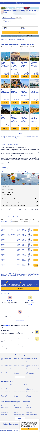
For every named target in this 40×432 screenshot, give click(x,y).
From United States (12, 39)
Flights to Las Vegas (4, 405)
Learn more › (9, 348)
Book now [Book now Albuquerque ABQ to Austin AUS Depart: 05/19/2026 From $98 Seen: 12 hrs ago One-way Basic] (15, 102)
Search (20, 32)
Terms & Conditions (6, 424)
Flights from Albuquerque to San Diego (31, 362)
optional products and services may (9, 137)
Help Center (9, 423)
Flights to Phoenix (16, 405)
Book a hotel (30, 304)
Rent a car (10, 305)
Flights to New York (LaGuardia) (19, 414)
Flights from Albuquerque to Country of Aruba (19, 392)
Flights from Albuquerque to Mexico (6, 384)
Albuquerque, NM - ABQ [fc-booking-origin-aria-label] (6, 21)
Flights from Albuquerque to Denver (32, 358)
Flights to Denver (29, 405)
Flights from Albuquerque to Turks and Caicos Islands (6, 396)
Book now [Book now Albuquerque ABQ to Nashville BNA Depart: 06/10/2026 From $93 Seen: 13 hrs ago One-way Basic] (5, 102)
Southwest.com (7, 138)
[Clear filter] (9, 49)
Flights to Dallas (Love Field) (18, 407)
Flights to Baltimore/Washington (31, 414)
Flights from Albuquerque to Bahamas (5, 392)
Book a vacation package (20, 320)
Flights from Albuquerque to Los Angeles (6, 362)
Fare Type (32, 46)
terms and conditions (29, 138)
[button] (3, 2)
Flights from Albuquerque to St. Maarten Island (31, 396)
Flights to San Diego (29, 407)
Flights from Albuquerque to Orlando (20, 365)
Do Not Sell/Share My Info (6, 427)
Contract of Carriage (6, 425)
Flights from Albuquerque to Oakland (32, 368)
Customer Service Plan (13, 425)
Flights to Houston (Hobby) (30, 409)
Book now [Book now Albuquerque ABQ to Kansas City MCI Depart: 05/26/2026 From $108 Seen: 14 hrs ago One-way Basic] (25, 128)
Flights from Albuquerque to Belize (6, 388)
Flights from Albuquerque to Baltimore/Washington (31, 373)
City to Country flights (15, 430)
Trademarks (16, 424)
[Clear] (37, 21)
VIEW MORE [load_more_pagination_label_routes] (20, 377)
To (3, 23)
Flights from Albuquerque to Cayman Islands (32, 392)
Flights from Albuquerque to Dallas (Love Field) (19, 362)
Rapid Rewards (6, 325)
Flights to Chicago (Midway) (5, 412)
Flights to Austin (3, 409)
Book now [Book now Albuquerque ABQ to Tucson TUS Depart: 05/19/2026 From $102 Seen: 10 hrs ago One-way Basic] (5, 128)
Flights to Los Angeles (4, 407)
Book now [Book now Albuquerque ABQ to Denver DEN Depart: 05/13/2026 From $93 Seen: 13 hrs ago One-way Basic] (35, 76)
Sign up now (35, 325)
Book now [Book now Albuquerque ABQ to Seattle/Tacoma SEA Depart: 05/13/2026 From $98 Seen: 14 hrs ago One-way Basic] (25, 102)
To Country (1, 430)
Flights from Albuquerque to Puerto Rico (19, 385)
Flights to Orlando (16, 409)
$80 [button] (5, 13)
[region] (29, 425)
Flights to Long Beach (17, 412)
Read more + (4, 167)
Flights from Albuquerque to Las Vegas (6, 359)
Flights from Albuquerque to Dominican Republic (31, 389)
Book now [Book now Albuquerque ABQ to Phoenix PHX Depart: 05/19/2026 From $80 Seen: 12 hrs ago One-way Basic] (5, 76)
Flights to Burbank (4, 414)
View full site (4, 423)
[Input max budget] (25, 48)
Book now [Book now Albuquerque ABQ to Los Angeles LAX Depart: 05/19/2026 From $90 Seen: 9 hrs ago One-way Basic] (25, 76)
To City (5, 430)
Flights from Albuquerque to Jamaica (20, 388)
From (3, 20)
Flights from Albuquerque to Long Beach (19, 369)
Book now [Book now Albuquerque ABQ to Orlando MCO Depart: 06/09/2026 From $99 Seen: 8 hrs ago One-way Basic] (35, 102)
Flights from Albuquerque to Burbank (7, 372)
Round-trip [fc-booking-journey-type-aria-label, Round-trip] (4, 17)
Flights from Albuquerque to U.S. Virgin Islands (19, 396)
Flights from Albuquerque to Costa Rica (32, 385)
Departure (4, 27)
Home (2, 39)
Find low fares (20, 288)
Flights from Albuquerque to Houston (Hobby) (32, 366)
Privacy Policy (11, 424)
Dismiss (29, 428)
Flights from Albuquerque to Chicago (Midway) (7, 369)
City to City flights (9, 430)
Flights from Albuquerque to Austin (6, 365)
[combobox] (5, 48)
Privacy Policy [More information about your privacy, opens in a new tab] (33, 426)
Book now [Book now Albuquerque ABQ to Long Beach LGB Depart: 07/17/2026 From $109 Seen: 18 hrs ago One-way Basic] (35, 128)
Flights (6, 39)
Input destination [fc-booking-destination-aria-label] (5, 25)
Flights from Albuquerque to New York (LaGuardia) (19, 373)
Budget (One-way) (24, 46)
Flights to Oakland (29, 412)
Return (22, 27)
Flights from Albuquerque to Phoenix (20, 358)
